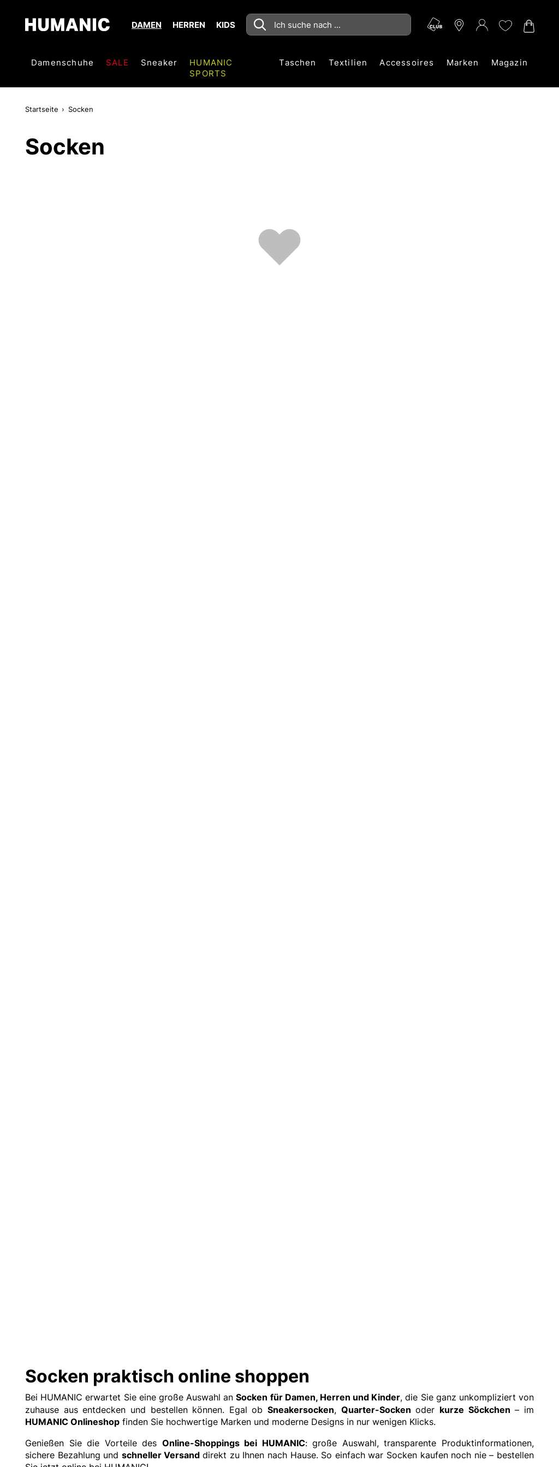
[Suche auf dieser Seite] (328, 24)
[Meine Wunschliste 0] (504, 25)
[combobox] (328, 24)
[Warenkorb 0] (527, 26)
